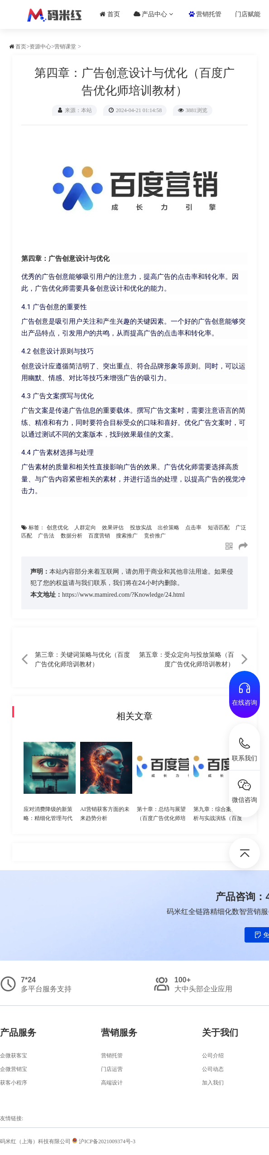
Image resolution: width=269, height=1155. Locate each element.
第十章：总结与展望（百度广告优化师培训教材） (161, 818)
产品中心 (153, 14)
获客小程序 (13, 1083)
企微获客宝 (13, 1055)
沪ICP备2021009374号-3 (103, 1141)
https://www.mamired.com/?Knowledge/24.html (123, 594)
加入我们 (213, 1083)
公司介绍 (213, 1055)
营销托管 (205, 14)
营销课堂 (65, 46)
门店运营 (112, 1069)
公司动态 (213, 1069)
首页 (110, 14)
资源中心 (40, 46)
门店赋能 (247, 14)
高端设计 (112, 1083)
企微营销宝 (13, 1069)
